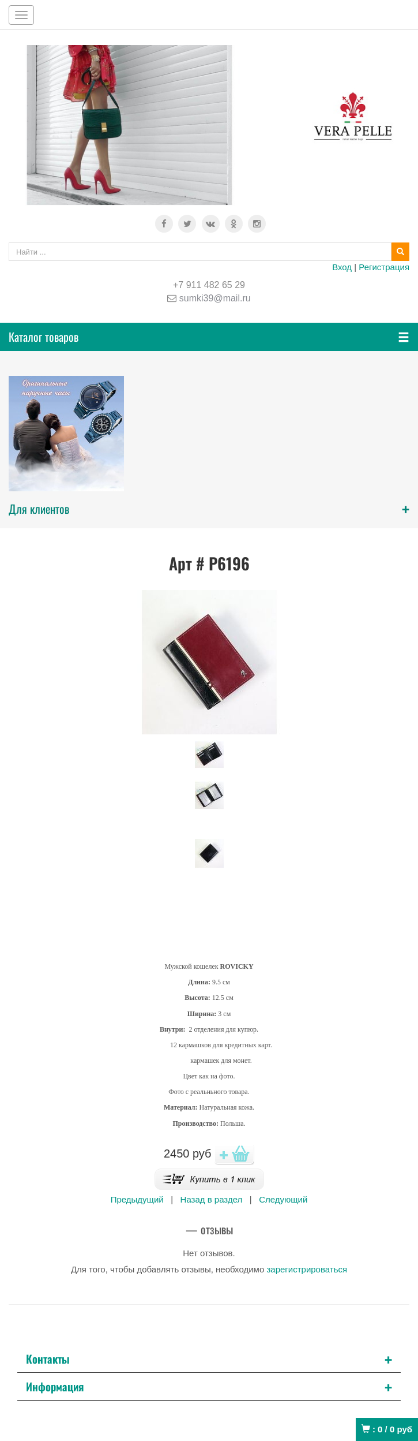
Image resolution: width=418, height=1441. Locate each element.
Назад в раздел (211, 1199)
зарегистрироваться (306, 1269)
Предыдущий (137, 1199)
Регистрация (384, 267)
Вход (342, 267)
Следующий (283, 1199)
